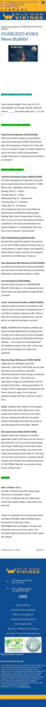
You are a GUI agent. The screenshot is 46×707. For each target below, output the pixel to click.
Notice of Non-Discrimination (12, 661)
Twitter (10, 10)
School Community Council (23, 629)
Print (41, 550)
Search (26, 10)
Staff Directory (23, 624)
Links (23, 596)
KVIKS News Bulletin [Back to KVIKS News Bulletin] (10, 26)
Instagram (14, 10)
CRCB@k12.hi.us (25, 687)
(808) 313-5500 (17, 4)
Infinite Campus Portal (23, 619)
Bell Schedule (23, 605)
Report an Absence (23, 614)
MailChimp (2, 10)
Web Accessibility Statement (12, 654)
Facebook (6, 10)
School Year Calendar (23, 610)
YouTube (18, 10)
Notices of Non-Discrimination (23, 633)
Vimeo (22, 10)
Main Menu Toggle (43, 2)
